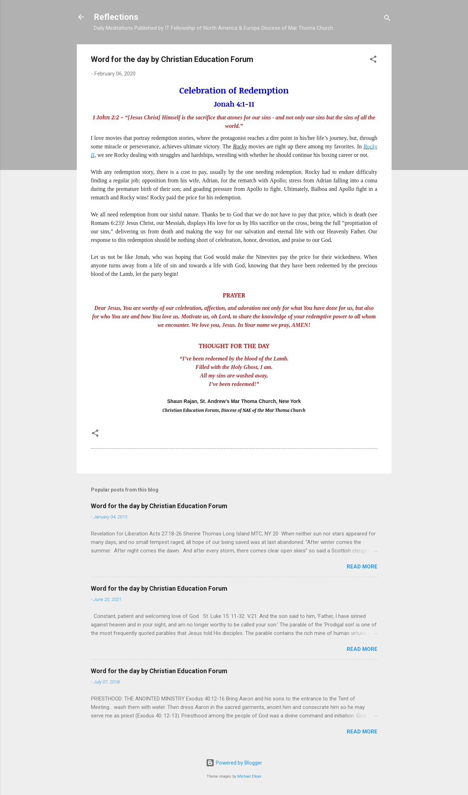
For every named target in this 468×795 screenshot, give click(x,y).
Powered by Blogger (234, 763)
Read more (362, 566)
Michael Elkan (249, 776)
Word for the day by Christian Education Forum (159, 506)
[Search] (387, 19)
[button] (373, 60)
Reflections (116, 17)
